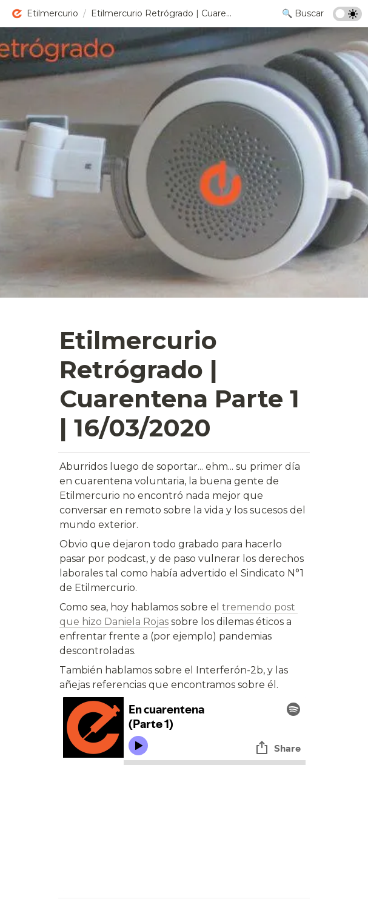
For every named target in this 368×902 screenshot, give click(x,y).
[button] (44, 14)
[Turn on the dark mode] (347, 18)
